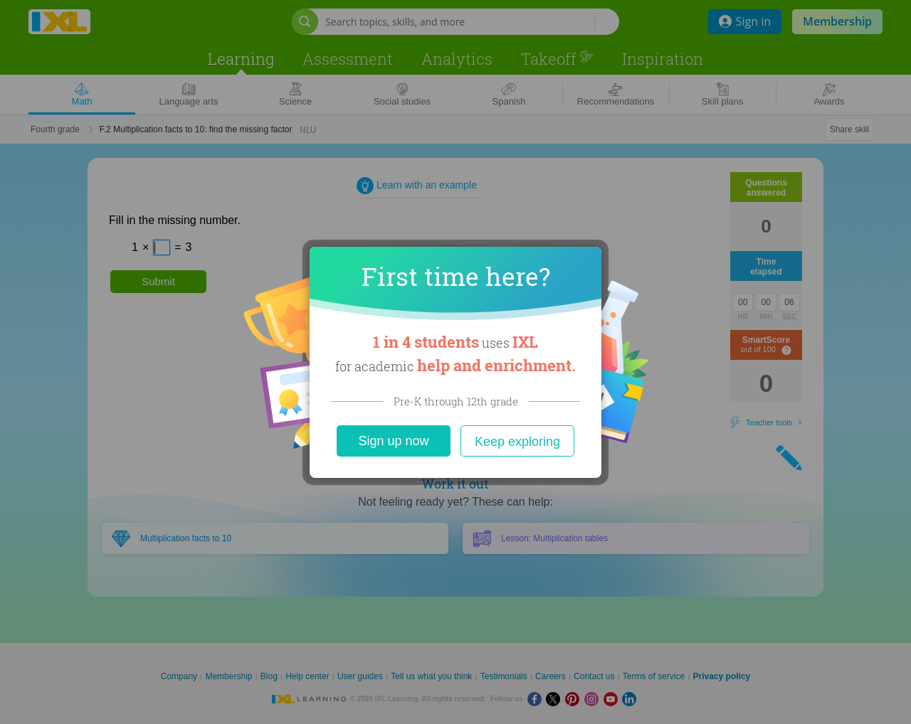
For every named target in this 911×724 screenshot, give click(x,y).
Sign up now (393, 441)
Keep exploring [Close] (517, 442)
